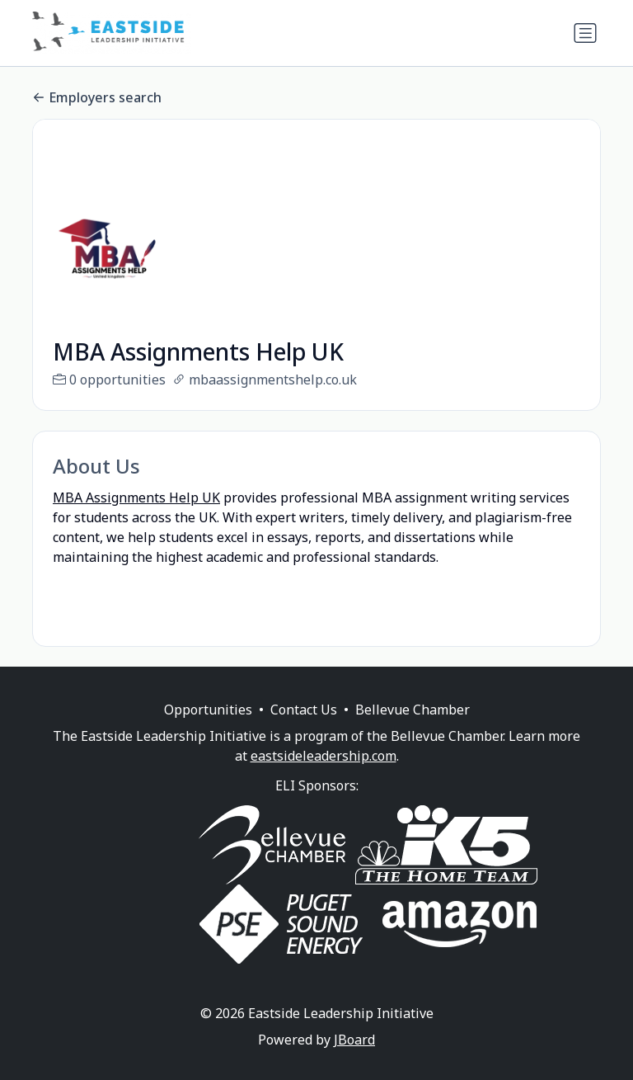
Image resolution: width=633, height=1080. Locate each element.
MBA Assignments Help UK (136, 497)
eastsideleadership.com (323, 775)
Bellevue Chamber (412, 729)
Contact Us (303, 729)
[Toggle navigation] (585, 33)
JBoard (354, 1059)
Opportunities (208, 729)
